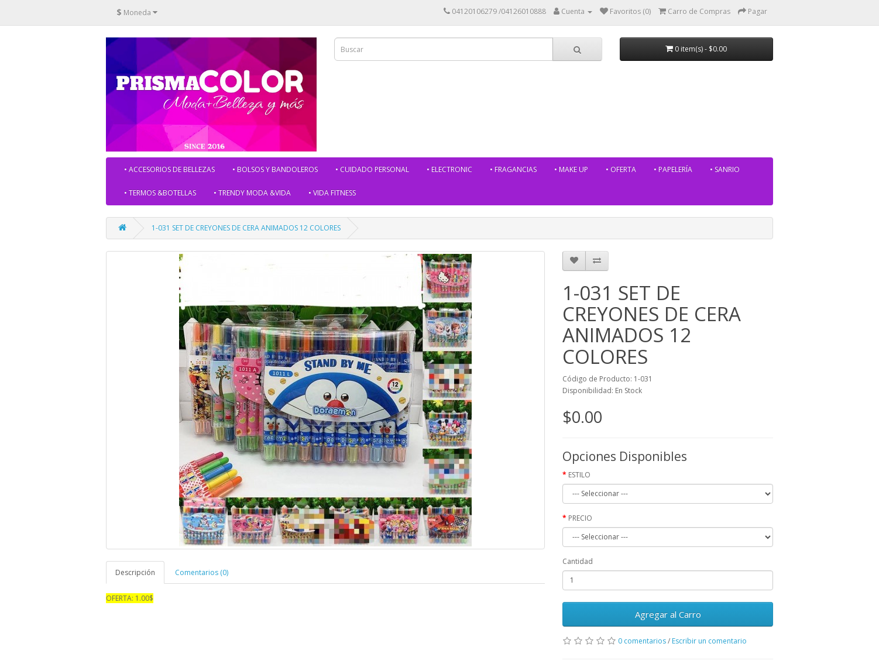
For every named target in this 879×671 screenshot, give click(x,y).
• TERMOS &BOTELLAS (160, 193)
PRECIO (580, 518)
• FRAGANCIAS (513, 169)
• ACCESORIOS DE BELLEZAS (169, 169)
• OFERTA (621, 169)
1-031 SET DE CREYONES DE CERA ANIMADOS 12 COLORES (246, 228)
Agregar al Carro (668, 614)
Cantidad (577, 561)
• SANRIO (725, 169)
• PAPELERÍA (673, 169)
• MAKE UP (571, 169)
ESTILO (579, 475)
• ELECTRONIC (449, 169)
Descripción (135, 572)
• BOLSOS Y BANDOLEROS (275, 169)
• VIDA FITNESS (332, 193)
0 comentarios (642, 641)
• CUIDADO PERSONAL (372, 169)
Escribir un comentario (709, 641)
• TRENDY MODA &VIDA (252, 193)
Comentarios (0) (201, 572)
